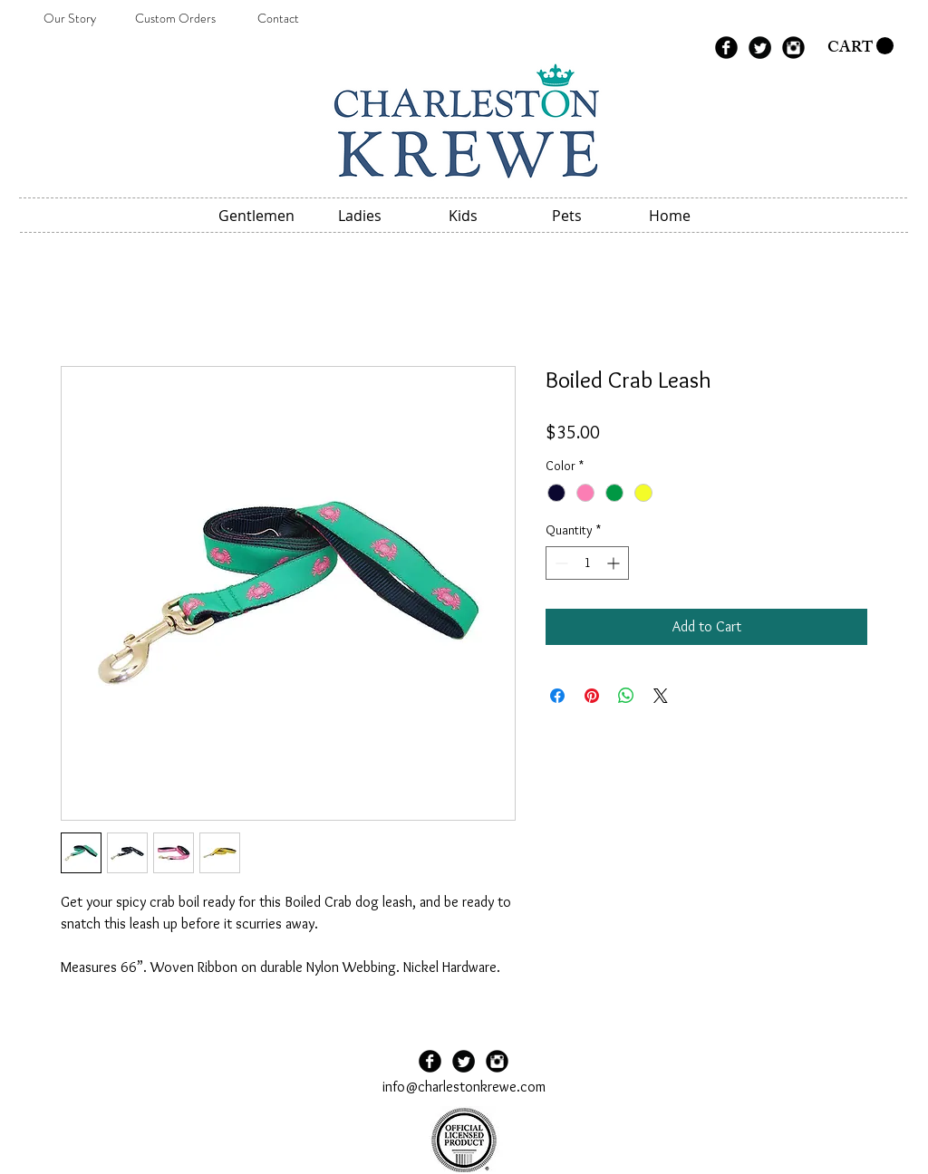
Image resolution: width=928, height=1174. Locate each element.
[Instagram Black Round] (793, 47)
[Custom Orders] (175, 19)
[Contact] (278, 19)
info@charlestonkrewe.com (464, 1086)
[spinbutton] (587, 563)
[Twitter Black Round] (760, 47)
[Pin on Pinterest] (592, 696)
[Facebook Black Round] (726, 47)
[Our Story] (69, 19)
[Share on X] (661, 696)
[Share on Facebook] (557, 696)
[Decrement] (559, 563)
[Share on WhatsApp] (626, 696)
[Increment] (615, 563)
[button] (860, 46)
